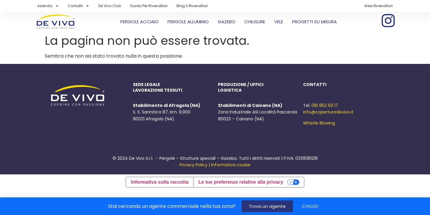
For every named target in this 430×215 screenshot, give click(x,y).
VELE (278, 22)
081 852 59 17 (324, 105)
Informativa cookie (231, 165)
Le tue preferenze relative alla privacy (240, 182)
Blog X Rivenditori (192, 5)
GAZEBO (226, 22)
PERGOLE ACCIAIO (139, 22)
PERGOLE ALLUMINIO (188, 22)
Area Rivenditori (378, 5)
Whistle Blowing (319, 123)
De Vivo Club (109, 5)
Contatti (78, 6)
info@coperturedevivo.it (328, 112)
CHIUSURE (254, 22)
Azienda (48, 6)
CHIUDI (310, 206)
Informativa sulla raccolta (159, 182)
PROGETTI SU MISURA (314, 22)
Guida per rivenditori (149, 5)
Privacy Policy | (194, 165)
